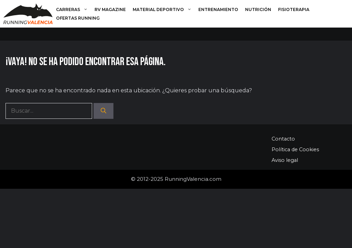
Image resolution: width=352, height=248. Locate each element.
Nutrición (258, 9)
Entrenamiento (218, 9)
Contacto (283, 139)
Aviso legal (285, 160)
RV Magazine (110, 9)
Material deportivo (164, 9)
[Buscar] (103, 111)
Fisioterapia (293, 9)
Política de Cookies (295, 149)
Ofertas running (78, 18)
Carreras (73, 9)
